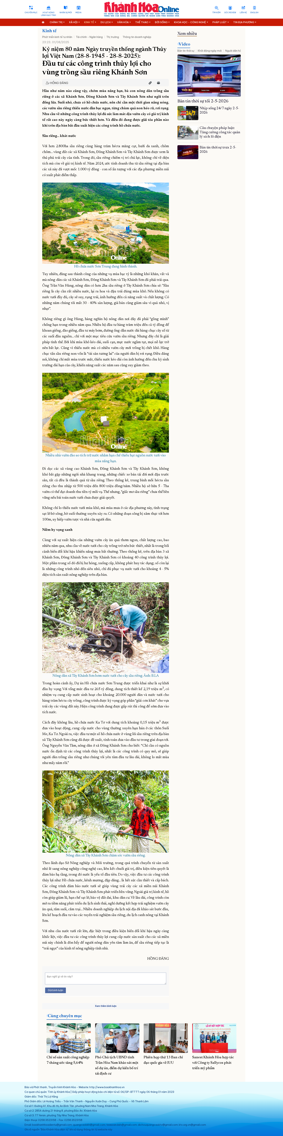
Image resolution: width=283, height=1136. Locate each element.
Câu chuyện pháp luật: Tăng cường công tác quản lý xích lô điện (220, 132)
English (254, 12)
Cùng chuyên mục (65, 1016)
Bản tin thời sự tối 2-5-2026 (202, 101)
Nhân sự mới (66, 12)
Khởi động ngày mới (210, 50)
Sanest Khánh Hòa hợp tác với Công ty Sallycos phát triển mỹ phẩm (213, 1063)
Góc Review (230, 12)
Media (78, 12)
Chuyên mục (31, 12)
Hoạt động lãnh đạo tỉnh (48, 13)
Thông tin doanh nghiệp (137, 37)
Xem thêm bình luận (105, 1006)
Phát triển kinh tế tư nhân (57, 37)
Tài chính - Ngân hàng (89, 37)
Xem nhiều (187, 34)
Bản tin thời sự (185, 50)
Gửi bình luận (55, 990)
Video (184, 44)
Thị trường (112, 37)
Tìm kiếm (216, 12)
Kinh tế (49, 31)
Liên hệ (243, 12)
